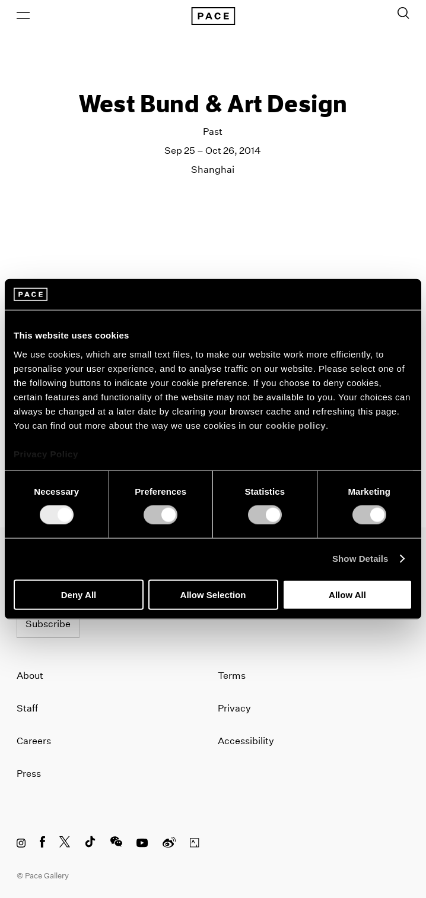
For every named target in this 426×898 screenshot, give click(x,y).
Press (29, 773)
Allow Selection (213, 594)
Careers (34, 741)
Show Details (360, 559)
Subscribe (48, 624)
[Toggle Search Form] (403, 13)
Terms (232, 675)
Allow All (347, 594)
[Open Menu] (23, 15)
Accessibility (246, 741)
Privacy (234, 708)
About (30, 675)
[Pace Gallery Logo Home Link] (213, 16)
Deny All (78, 594)
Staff (27, 708)
